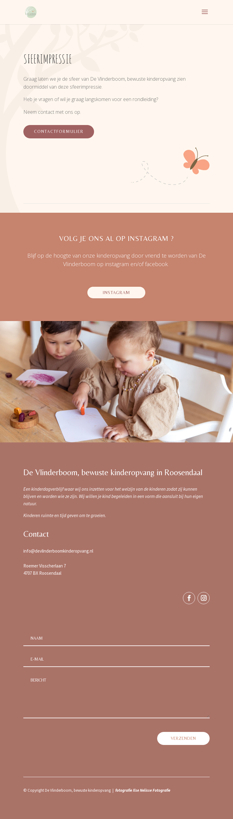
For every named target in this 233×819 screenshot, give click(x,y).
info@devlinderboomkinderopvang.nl (58, 551)
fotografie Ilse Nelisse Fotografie (142, 790)
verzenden (183, 738)
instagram (116, 292)
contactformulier (58, 131)
